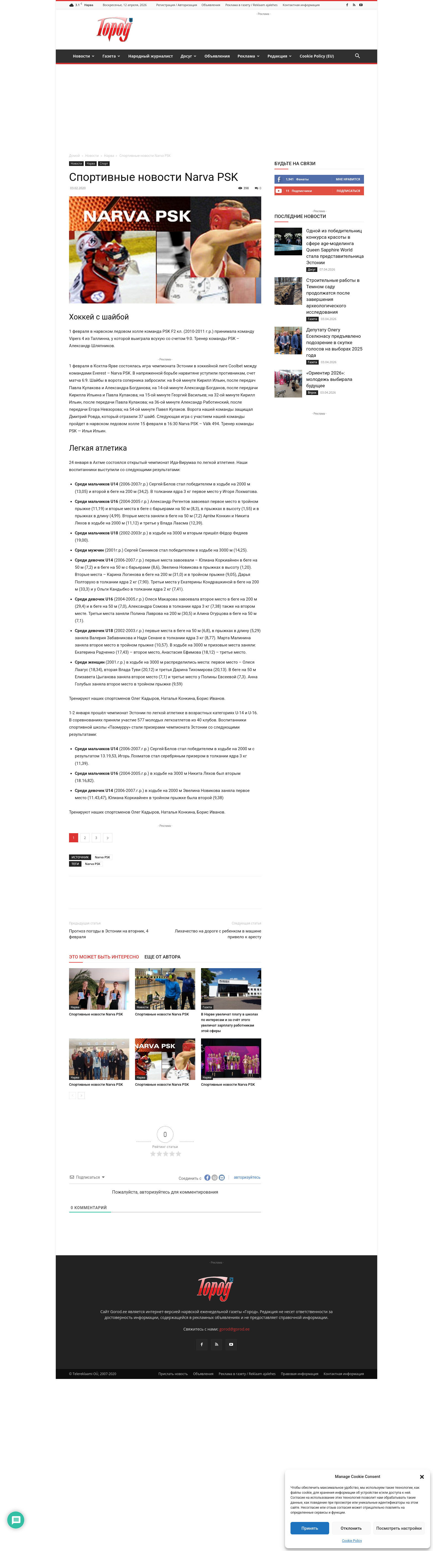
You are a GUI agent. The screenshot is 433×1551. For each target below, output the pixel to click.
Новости (83, 56)
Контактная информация (301, 5)
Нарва (109, 155)
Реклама (248, 56)
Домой (74, 155)
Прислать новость (173, 1373)
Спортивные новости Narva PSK (96, 1014)
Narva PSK (102, 857)
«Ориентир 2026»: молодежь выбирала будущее (329, 379)
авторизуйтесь (246, 1177)
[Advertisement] (216, 105)
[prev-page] (72, 1095)
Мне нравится (348, 179)
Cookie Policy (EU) (317, 56)
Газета (111, 56)
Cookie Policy (352, 1541)
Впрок (312, 392)
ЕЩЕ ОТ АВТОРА (162, 957)
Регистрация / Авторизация (176, 5)
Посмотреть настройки (399, 1528)
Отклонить (351, 1528)
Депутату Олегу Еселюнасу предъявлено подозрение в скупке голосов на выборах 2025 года (334, 342)
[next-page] (81, 1095)
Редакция (280, 56)
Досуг (188, 56)
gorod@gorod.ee (234, 1329)
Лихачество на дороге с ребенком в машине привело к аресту (218, 934)
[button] (422, 1477)
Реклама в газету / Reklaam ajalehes (251, 5)
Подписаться (348, 191)
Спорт (104, 163)
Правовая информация (299, 1373)
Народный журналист (150, 56)
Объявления (211, 5)
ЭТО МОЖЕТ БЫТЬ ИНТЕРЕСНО (104, 957)
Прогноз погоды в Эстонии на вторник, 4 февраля (108, 934)
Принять (310, 1528)
